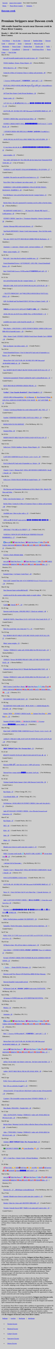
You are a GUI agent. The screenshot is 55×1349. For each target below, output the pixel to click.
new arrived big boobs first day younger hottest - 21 (19, 281)
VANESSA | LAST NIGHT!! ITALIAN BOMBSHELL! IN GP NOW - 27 (26, 169)
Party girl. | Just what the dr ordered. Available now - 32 (20, 258)
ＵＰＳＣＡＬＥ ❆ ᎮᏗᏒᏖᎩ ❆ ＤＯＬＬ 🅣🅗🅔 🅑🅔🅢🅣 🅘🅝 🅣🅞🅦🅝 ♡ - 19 (26, 104)
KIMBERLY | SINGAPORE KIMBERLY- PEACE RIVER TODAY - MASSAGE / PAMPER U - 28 (24, 188)
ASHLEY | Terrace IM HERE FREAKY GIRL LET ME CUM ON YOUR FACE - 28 (26, 661)
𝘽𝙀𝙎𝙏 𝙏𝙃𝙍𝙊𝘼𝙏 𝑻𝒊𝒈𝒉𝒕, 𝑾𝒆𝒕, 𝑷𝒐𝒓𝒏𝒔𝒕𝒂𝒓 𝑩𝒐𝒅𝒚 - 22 (18, 748)
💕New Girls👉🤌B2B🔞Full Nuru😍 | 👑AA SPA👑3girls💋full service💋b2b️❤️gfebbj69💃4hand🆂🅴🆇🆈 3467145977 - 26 (26, 1169)
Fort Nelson (6, 41)
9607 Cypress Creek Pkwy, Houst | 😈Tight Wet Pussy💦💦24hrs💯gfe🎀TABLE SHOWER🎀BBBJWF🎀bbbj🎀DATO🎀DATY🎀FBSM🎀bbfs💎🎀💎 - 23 (27, 689)
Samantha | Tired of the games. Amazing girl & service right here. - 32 (25, 926)
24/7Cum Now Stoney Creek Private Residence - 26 (19, 93)
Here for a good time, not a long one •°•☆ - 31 (17, 629)
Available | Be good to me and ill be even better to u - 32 (21, 177)
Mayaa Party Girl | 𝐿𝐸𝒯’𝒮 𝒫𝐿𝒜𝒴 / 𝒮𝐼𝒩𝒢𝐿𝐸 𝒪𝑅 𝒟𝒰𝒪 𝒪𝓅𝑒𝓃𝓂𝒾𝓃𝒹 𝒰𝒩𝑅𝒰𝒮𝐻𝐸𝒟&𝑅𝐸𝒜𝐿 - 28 (23, 362)
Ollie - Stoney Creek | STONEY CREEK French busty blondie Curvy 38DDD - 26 (27, 337)
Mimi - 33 (6, 840)
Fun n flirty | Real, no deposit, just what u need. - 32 (19, 182)
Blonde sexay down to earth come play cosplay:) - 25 (20, 847)
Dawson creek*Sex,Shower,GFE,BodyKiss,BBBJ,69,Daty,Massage (24, 974)
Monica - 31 (7, 1008)
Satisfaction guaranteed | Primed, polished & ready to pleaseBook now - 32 (26, 378)
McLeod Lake (38, 43)
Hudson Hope (28, 46)
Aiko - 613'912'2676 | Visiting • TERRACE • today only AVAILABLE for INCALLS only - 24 (26, 1116)
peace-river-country (15, 3)
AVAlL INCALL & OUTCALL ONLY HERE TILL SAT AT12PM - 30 (25, 139)
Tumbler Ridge (37, 41)
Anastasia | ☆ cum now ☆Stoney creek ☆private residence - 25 (23, 247)
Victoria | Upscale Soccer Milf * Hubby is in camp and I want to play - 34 (26, 1208)
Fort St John (16, 41)
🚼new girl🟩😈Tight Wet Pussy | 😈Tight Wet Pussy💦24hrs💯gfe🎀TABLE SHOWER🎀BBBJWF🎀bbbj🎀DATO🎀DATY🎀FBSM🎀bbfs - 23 (26, 545)
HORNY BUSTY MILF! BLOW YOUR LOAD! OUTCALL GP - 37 (25, 437)
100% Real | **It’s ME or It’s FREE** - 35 (16, 529)
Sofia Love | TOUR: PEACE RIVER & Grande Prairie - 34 (21, 479)
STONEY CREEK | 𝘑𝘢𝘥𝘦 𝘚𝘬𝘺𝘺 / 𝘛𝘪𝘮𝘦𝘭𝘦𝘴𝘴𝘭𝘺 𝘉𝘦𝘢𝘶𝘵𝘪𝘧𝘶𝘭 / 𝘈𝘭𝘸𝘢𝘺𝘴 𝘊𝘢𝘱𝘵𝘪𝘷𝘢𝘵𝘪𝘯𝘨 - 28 (27, 220)
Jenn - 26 (6, 835)
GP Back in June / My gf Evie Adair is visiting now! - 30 (21, 945)
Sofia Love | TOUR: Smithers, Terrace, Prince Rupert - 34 (21, 447)
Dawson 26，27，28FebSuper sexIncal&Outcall (18, 1190)
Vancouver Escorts (13, 1338)
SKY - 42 (6, 825)
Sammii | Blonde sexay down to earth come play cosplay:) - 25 (23, 1196)
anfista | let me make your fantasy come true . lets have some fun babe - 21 (26, 1062)
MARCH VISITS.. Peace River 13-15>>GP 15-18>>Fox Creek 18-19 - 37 (26, 619)
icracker (13, 1318)
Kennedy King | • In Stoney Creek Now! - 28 (17, 574)
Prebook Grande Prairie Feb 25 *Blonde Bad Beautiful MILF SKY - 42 (25, 669)
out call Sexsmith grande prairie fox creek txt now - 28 (20, 58)
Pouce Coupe (16, 46)
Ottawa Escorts (12, 1343)
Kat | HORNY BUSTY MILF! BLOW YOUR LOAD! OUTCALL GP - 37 (26, 370)
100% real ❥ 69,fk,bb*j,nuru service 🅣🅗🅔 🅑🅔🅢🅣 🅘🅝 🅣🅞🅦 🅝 (26, 520)
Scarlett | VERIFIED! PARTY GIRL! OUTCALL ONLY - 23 (22, 417)
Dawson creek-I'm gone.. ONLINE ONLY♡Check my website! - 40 (24, 611)
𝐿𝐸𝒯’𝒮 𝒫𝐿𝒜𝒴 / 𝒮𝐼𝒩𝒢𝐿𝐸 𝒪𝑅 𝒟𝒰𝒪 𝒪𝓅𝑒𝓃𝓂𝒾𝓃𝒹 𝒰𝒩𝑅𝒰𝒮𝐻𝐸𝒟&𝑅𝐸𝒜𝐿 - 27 (27, 884)
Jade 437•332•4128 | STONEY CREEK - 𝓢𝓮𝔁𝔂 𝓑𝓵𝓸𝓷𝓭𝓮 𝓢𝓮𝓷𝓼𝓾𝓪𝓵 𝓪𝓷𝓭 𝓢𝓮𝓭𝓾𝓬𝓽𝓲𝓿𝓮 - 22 (24, 812)
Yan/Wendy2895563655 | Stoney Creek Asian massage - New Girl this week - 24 (27, 232)
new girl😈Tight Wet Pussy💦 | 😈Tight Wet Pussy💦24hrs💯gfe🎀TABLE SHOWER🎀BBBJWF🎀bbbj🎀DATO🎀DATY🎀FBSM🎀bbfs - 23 (27, 563)
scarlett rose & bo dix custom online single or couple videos (22, 595)
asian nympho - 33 (9, 155)
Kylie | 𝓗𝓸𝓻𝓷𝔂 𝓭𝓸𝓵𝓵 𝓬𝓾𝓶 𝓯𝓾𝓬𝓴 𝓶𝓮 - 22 (15, 1081)
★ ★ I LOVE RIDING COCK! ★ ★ (15, 878)
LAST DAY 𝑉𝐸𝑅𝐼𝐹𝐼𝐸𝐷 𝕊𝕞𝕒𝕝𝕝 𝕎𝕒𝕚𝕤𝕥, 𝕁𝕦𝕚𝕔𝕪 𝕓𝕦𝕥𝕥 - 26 (21, 457)
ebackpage (31, 1318)
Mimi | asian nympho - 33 (11, 252)
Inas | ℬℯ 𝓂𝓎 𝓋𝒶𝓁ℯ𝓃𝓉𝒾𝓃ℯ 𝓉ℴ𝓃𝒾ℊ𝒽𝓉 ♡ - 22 (15, 1086)
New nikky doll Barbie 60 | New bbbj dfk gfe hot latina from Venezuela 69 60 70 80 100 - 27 (27, 161)
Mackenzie (5, 46)
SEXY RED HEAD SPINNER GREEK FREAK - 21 (19, 385)
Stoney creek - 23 (8, 98)
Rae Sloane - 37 (8, 792)
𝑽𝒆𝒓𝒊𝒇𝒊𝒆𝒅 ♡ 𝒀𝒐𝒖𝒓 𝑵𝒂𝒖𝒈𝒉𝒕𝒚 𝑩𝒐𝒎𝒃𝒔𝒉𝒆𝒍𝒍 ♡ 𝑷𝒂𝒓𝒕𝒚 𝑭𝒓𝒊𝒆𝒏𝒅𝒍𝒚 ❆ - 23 (22, 392)
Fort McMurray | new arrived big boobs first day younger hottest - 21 (25, 195)
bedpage (5, 1318)
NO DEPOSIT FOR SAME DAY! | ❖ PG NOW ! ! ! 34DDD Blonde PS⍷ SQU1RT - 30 (26, 707)
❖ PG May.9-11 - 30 (9, 68)
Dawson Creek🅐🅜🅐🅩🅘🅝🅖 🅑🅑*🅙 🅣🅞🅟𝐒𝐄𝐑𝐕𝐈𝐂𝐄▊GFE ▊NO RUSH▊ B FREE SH (26, 911)
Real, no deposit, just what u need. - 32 (15, 346)
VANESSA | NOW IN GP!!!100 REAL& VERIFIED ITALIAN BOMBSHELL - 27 (22, 536)
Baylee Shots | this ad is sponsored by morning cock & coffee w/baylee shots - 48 (27, 204)
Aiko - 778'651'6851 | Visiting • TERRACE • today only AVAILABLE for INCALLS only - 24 (26, 1133)
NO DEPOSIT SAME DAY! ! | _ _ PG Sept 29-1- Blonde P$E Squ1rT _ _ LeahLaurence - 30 (26, 212)
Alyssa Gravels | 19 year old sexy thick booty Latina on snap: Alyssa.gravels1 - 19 (27, 1092)
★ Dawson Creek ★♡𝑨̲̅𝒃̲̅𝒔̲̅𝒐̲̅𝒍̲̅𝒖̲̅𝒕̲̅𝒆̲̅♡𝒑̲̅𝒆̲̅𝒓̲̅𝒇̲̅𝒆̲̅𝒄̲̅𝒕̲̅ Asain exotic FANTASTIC (24, 988)
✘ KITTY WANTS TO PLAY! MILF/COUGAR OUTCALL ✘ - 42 (24, 755)
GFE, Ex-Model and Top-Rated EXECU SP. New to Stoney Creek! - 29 (25, 301)
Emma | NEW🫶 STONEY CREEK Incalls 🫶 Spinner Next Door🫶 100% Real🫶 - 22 (26, 715)
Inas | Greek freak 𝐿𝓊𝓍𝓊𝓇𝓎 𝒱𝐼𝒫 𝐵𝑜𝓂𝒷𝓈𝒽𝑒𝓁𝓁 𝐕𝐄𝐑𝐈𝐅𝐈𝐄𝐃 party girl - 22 (25, 271)
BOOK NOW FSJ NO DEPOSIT (13, 424)
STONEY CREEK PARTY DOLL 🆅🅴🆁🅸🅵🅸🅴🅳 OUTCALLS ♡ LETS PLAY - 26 (27, 125)
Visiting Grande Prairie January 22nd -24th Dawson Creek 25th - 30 (24, 782)
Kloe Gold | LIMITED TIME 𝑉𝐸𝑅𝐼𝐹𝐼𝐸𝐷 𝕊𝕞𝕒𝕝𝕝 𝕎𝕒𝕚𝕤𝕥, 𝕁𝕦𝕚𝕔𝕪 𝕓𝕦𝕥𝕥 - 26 (27, 731)
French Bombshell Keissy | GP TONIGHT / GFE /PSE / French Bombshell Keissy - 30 (26, 264)
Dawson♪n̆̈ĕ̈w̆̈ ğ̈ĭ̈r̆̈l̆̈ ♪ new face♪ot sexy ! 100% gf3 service (21, 765)
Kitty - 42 (6, 830)
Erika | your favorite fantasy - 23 (13, 499)
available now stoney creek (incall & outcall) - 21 (18, 322)
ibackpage (22, 1318)
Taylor (20, 43)
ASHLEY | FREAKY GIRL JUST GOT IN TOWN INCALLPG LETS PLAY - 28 (27, 740)
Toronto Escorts (12, 1324)
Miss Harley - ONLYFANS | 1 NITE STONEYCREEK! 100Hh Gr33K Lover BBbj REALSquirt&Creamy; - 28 (27, 330)
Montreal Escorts (12, 1329)
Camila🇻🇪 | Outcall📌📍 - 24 (12, 605)
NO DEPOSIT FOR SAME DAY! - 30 (15, 699)
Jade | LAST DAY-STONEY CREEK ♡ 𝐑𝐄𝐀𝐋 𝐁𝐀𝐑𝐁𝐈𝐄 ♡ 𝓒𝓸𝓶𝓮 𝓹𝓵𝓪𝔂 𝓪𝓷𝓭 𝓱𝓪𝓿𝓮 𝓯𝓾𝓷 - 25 (27, 901)
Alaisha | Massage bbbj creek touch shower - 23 (18, 226)
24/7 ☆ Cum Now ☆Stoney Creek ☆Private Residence (20, 1158)
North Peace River (38, 49)
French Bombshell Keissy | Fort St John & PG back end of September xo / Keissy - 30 (26, 354)
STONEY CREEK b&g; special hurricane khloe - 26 (19, 119)
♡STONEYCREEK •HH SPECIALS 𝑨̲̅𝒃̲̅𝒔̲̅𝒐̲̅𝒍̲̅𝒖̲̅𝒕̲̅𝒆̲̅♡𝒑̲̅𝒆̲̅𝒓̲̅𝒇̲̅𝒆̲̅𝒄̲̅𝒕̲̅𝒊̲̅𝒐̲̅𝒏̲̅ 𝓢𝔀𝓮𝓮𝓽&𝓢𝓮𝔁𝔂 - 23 (26, 133)
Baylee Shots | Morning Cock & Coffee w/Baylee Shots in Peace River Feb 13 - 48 (27, 1126)
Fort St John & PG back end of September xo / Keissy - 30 (21, 463)
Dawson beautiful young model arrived (15, 982)
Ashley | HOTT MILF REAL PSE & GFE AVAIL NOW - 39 (22, 1071)
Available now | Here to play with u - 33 (15, 513)
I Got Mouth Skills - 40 (10, 796)
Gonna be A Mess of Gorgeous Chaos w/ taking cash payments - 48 (24, 73)
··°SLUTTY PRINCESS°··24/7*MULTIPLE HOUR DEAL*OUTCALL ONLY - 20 (25, 295)
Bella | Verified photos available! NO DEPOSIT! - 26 (20, 919)
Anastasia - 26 (7, 1014)
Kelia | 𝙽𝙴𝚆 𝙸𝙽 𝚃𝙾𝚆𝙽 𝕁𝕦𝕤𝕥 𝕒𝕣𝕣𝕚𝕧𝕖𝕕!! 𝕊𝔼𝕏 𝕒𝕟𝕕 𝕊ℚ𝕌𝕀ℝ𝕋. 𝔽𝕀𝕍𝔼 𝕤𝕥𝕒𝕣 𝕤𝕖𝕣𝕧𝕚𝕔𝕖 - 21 (27, 937)
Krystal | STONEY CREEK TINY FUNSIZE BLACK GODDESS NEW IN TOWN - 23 (26, 959)
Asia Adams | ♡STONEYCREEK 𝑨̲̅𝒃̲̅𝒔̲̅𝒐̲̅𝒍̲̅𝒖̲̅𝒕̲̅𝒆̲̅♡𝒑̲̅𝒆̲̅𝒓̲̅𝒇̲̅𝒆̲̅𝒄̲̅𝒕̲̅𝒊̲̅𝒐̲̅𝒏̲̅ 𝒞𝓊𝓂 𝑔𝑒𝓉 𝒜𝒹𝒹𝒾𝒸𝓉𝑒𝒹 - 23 (26, 951)
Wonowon (5, 49)
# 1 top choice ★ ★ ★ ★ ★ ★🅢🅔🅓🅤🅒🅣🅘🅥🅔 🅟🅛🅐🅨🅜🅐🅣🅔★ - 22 (27, 148)
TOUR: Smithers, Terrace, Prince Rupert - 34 (17, 63)
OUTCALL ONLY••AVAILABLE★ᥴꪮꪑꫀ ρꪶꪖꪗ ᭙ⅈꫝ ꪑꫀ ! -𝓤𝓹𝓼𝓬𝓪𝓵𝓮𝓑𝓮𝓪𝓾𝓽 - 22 (27, 87)
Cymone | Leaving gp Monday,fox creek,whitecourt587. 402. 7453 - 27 (25, 410)
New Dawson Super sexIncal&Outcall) (15, 590)
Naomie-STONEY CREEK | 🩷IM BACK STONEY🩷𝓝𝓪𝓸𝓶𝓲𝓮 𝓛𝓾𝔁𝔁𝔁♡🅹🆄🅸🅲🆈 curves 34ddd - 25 (23, 723)
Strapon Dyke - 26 (9, 431)
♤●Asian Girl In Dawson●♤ (12, 863)
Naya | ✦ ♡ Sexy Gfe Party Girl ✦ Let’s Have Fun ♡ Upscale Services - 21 (27, 892)
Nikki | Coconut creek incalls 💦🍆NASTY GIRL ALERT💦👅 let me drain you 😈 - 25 (27, 855)
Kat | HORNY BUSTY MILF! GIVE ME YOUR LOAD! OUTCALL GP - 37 (26, 637)
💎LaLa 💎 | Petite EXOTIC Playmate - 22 (17, 967)
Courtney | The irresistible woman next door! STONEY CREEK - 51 (24, 1098)
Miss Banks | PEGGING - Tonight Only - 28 (17, 1108)
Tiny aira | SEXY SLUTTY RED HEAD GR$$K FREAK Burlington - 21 (26, 239)
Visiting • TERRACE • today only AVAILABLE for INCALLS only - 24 (26, 650)
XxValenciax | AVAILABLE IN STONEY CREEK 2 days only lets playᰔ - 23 (26, 804)
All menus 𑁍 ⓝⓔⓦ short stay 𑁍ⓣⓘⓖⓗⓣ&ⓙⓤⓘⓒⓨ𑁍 (23, 998)
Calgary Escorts (12, 1334)
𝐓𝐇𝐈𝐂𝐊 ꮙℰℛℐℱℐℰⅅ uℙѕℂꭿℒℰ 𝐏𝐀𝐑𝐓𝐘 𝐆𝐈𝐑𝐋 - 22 (21, 309)
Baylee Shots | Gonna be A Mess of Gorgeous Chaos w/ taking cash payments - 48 (27, 505)
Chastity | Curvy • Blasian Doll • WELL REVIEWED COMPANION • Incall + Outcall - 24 (26, 471)
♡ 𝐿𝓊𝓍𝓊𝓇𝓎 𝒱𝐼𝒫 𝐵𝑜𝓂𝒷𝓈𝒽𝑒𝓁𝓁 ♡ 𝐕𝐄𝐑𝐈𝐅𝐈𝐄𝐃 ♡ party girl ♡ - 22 (22, 80)
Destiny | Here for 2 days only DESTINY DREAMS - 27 (21, 1203)
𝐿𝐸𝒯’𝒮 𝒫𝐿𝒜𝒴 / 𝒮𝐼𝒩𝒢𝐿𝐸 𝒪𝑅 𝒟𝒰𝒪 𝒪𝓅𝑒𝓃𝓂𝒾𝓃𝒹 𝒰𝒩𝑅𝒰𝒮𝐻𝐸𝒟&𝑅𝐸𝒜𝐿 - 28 (27, 111)
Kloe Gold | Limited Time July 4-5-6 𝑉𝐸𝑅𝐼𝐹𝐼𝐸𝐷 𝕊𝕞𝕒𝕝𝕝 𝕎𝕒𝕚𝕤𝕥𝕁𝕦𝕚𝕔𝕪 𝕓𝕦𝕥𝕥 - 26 (27, 582)
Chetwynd (27, 41)
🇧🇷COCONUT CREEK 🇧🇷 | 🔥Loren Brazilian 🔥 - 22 (21, 1148)
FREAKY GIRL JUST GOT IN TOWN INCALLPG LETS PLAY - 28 (25, 285)
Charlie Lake (39, 46)
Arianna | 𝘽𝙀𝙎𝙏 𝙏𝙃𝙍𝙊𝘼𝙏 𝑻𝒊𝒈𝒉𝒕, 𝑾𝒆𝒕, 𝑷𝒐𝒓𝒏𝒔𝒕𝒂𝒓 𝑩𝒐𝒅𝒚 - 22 (21, 1142)
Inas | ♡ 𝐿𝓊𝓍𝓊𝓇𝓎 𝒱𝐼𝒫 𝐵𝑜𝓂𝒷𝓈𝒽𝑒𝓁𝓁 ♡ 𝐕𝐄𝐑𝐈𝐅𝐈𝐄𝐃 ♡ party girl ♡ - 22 (24, 1033)
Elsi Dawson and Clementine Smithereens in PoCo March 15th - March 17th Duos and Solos (26, 490)
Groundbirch (16, 49)
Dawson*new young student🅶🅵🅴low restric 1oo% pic (21, 772)
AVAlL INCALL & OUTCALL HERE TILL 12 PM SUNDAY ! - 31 (24, 314)
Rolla (48, 46)
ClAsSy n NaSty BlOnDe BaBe (13, 555)
